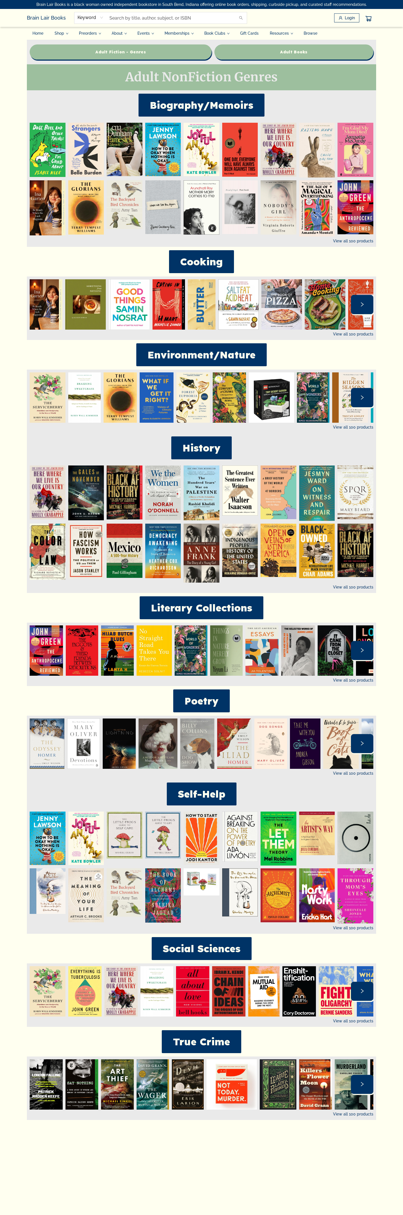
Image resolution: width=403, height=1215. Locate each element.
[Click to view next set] (362, 304)
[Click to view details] (47, 150)
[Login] (346, 17)
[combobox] (90, 17)
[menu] (201, 33)
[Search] (241, 17)
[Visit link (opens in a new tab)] (121, 52)
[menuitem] (38, 33)
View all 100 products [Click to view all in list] (353, 241)
